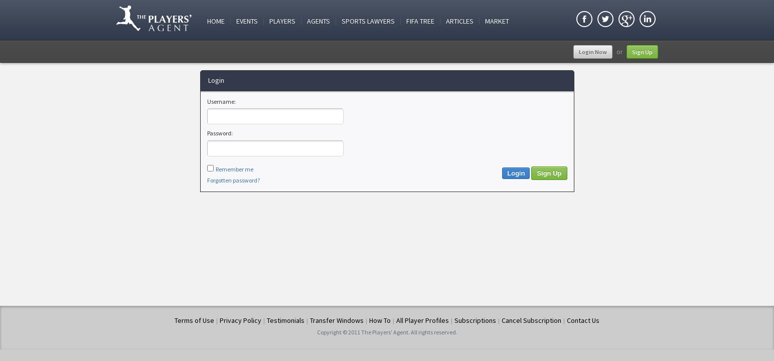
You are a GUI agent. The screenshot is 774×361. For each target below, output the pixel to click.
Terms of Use (194, 320)
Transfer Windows (337, 320)
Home (216, 21)
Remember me (234, 169)
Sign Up (642, 52)
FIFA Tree (420, 21)
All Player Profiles (422, 320)
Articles (460, 21)
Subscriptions (475, 320)
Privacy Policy (240, 320)
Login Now (593, 52)
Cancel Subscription (531, 320)
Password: (220, 133)
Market (497, 21)
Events (247, 21)
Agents (318, 21)
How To (380, 320)
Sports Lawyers (368, 21)
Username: (221, 101)
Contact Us (583, 320)
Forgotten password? (233, 180)
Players (282, 21)
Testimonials (285, 320)
